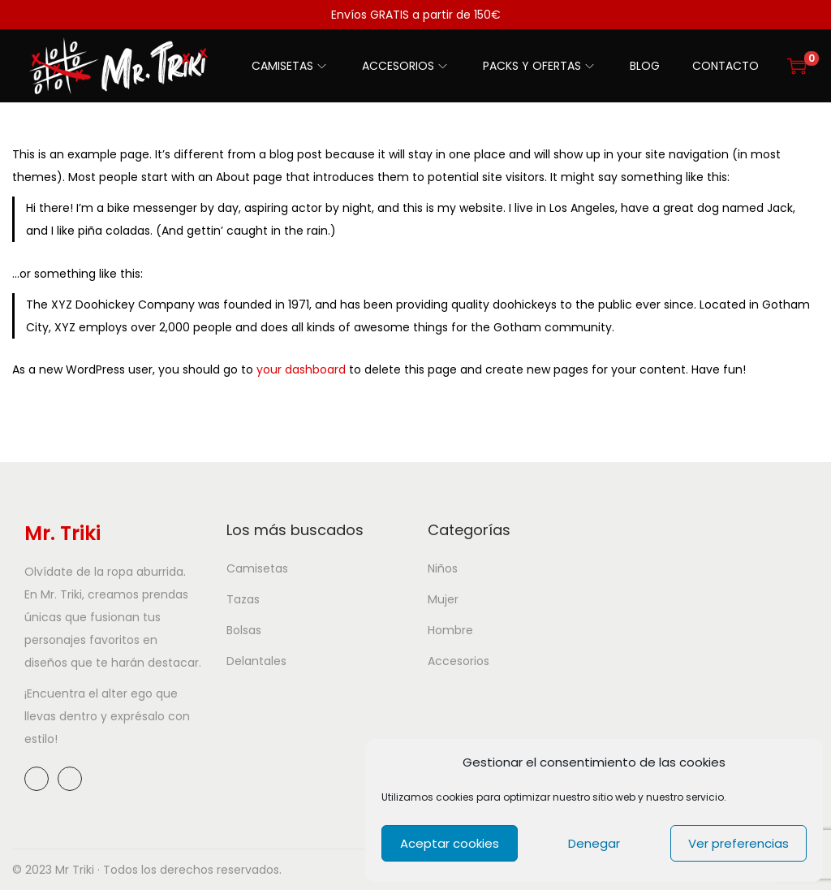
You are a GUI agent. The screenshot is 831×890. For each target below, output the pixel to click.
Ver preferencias (738, 843)
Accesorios (458, 661)
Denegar (594, 843)
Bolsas (243, 630)
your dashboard (301, 369)
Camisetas (257, 568)
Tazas (243, 599)
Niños (443, 568)
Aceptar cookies (449, 843)
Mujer (443, 599)
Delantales (256, 661)
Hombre (450, 630)
